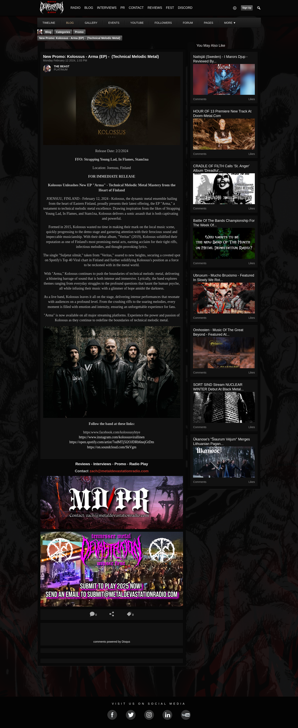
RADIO (76, 7)
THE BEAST (61, 66)
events (113, 22)
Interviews (102, 464)
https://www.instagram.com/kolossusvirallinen (112, 437)
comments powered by (111, 641)
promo (79, 32)
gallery (91, 22)
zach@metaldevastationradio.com (119, 471)
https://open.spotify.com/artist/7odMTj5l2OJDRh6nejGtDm (111, 442)
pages (208, 22)
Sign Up (246, 7)
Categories (63, 32)
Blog (48, 32)
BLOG (88, 7)
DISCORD (185, 7)
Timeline (49, 22)
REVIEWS (155, 7)
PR (122, 7)
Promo (120, 464)
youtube (137, 22)
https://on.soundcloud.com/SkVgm (111, 447)
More (230, 22)
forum (188, 22)
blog (70, 22)
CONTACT (136, 7)
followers (163, 22)
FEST (170, 7)
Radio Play (138, 464)
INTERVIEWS (107, 7)
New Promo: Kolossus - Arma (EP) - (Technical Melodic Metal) (79, 38)
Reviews (83, 464)
